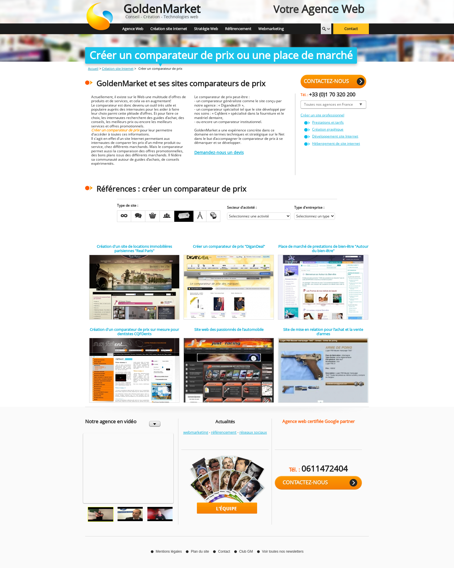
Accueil (93, 68)
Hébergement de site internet (336, 143)
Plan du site (200, 551)
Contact (351, 29)
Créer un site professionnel (322, 115)
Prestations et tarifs (328, 122)
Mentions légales (169, 551)
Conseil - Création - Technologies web (161, 10)
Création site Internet (117, 68)
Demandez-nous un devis (219, 152)
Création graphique (327, 129)
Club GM (246, 551)
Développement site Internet (335, 136)
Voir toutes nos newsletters (282, 551)
